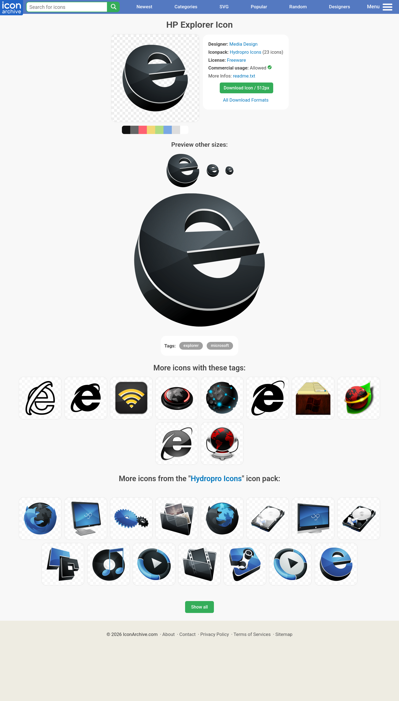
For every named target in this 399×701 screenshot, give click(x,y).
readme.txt (244, 76)
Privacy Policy (214, 634)
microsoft (220, 345)
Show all (199, 607)
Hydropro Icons (245, 52)
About (168, 634)
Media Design (243, 44)
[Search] (113, 7)
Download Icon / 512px (246, 88)
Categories (186, 6)
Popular (259, 6)
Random (298, 6)
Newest (144, 6)
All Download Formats (246, 100)
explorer (191, 345)
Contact (187, 634)
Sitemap (284, 634)
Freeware (236, 60)
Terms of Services (252, 634)
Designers (339, 6)
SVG (224, 6)
